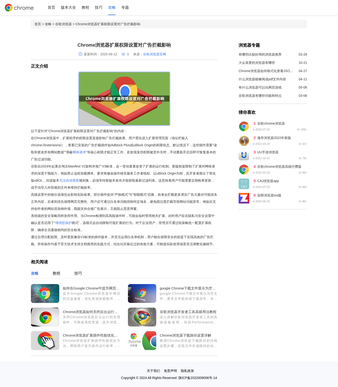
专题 (125, 7)
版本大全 (68, 7)
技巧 (98, 7)
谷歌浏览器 (63, 24)
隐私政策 (187, 371)
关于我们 (153, 371)
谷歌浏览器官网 (154, 54)
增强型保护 (63, 223)
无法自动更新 (69, 180)
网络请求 (79, 152)
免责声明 (170, 371)
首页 (51, 7)
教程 (85, 7)
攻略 (112, 7)
